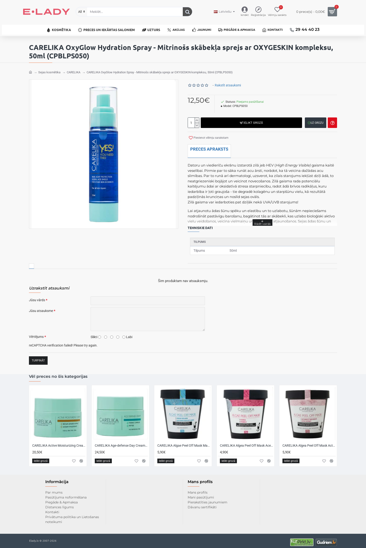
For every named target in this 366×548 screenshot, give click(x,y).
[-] (197, 122)
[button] (251, 120)
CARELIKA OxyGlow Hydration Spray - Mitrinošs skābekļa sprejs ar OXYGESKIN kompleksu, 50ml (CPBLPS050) (160, 69)
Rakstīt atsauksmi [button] (228, 82)
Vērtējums (36, 334)
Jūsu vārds (37, 297)
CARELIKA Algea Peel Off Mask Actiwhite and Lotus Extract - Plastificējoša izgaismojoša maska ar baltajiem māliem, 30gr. (309, 442)
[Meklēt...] (187, 11)
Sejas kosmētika (49, 69)
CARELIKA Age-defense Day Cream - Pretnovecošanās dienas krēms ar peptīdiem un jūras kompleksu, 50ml (121, 442)
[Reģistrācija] (258, 11)
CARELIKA (73, 69)
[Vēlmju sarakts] (277, 11)
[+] (197, 117)
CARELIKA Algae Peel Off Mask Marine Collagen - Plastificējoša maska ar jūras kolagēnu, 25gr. (184, 442)
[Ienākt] (244, 11)
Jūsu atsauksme (41, 308)
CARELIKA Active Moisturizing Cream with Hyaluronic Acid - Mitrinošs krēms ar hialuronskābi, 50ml (58, 442)
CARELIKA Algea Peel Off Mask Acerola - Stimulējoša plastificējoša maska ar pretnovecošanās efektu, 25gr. (246, 442)
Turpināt (38, 357)
